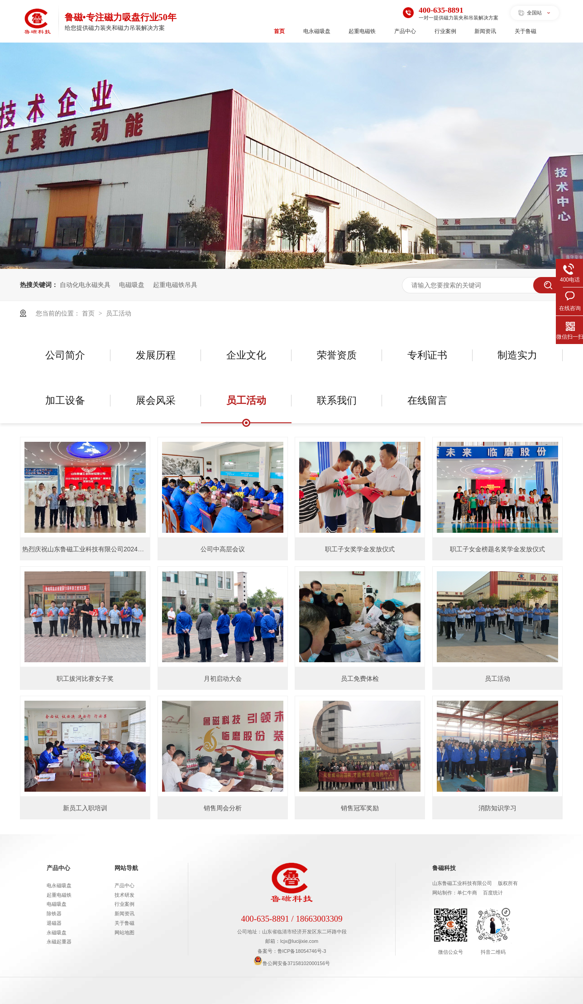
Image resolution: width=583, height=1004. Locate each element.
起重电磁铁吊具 (175, 284)
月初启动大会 (223, 678)
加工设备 (65, 400)
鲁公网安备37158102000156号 (291, 963)
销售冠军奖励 (360, 808)
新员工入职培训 (85, 808)
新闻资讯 (485, 31)
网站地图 (124, 932)
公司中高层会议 (223, 549)
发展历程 (156, 355)
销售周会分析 (223, 808)
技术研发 (124, 895)
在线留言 (427, 400)
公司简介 (65, 355)
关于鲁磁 (525, 31)
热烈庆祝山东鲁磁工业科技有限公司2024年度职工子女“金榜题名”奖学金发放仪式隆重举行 (148, 549)
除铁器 (54, 913)
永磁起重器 (59, 941)
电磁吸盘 (131, 284)
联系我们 (337, 400)
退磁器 (54, 923)
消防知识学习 (497, 808)
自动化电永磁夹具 (85, 284)
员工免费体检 (360, 678)
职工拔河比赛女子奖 (85, 678)
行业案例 (445, 31)
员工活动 (118, 313)
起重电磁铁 (362, 31)
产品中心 (405, 31)
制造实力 (517, 355)
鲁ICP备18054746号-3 (301, 951)
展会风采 (156, 400)
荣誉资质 (337, 355)
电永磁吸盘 (316, 31)
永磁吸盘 (57, 932)
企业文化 (246, 355)
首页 (279, 31)
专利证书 (427, 355)
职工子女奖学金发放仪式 (360, 549)
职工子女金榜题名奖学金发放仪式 (497, 549)
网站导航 (126, 868)
